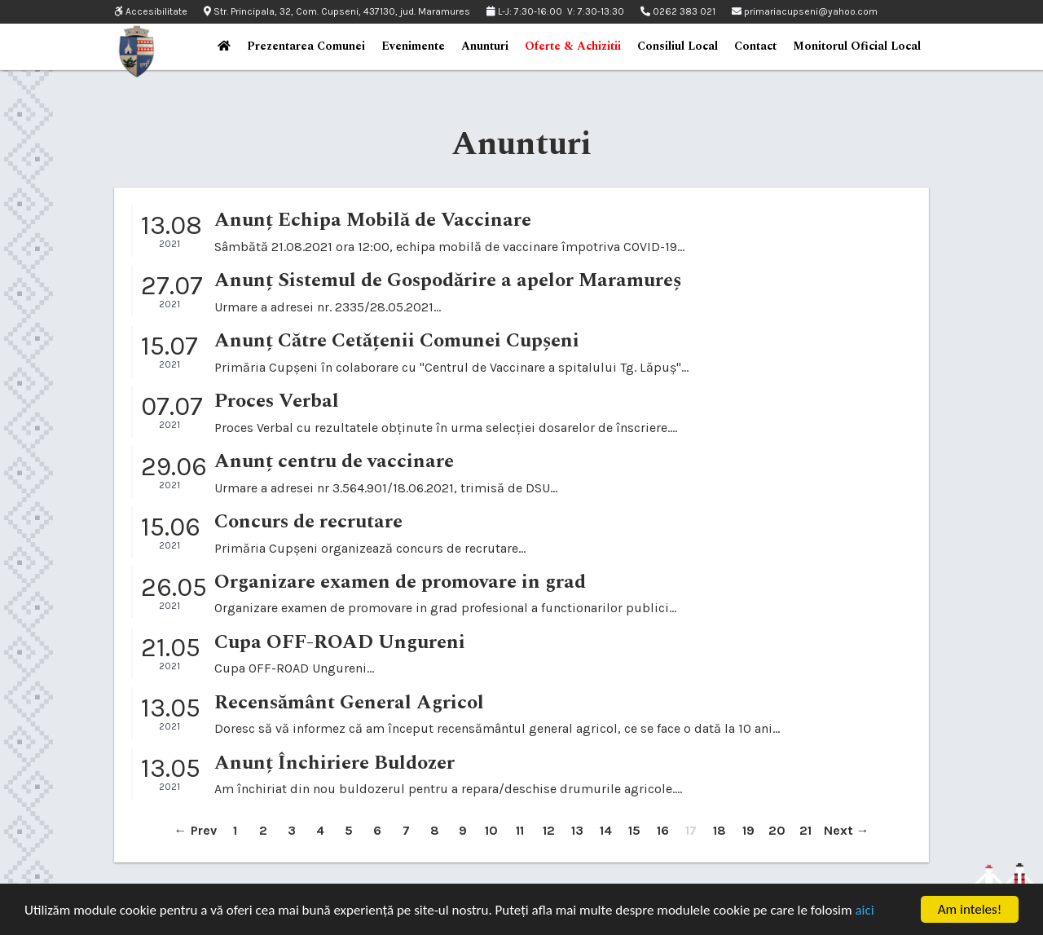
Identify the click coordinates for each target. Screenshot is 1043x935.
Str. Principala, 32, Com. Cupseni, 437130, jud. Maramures (337, 11)
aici (864, 910)
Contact (755, 46)
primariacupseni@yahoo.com (805, 11)
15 (634, 830)
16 (663, 830)
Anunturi (484, 46)
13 (577, 830)
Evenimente (413, 46)
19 (748, 830)
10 (491, 830)
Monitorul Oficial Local (857, 46)
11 (520, 830)
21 (805, 830)
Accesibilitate (150, 12)
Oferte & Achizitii (573, 46)
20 (777, 830)
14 (606, 830)
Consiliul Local (677, 46)
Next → (846, 830)
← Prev (195, 830)
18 (719, 830)
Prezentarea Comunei (306, 46)
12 (549, 830)
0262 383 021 (677, 11)
